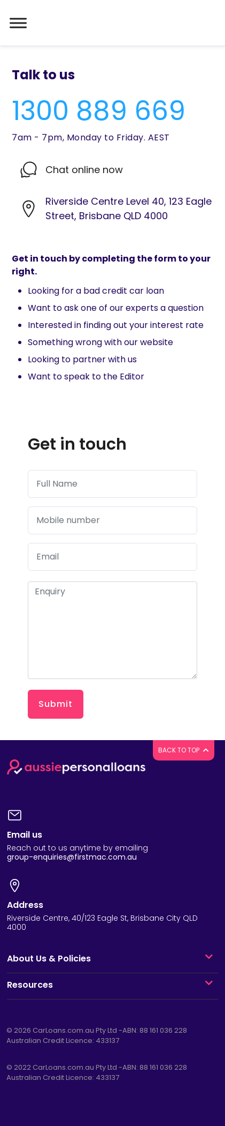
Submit (55, 704)
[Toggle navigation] (17, 23)
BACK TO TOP (183, 750)
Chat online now (84, 169)
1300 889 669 (98, 111)
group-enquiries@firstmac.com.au (72, 857)
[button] (209, 958)
